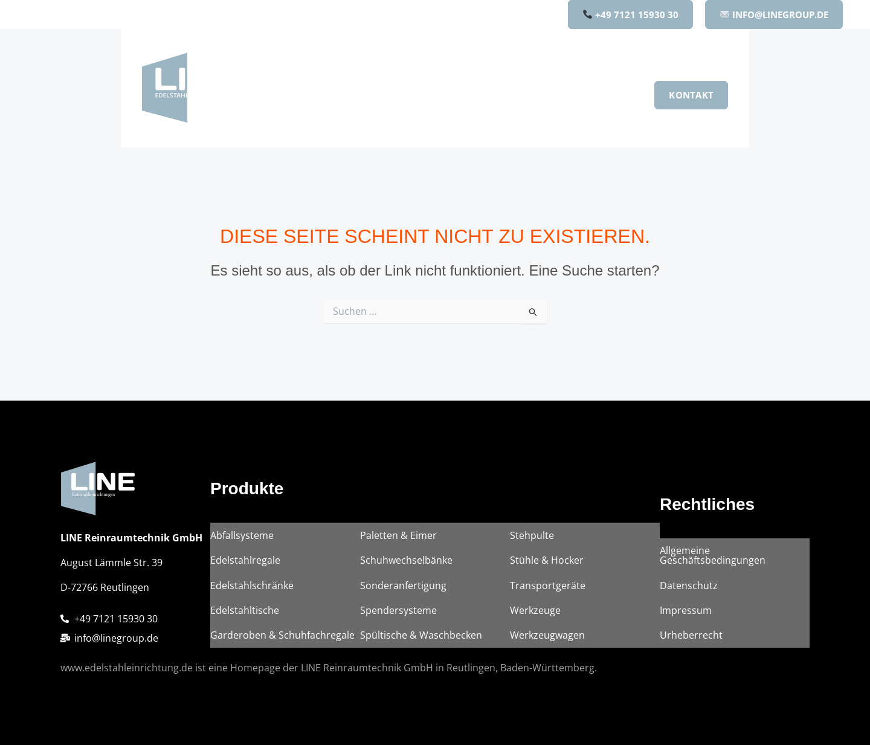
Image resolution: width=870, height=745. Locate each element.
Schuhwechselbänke (406, 567)
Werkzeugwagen (547, 636)
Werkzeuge (535, 613)
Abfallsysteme (242, 544)
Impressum (686, 613)
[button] (408, 95)
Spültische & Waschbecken (421, 636)
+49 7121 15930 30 (630, 14)
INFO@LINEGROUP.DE (774, 14)
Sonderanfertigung (403, 590)
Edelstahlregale (245, 567)
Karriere (613, 95)
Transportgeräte (547, 590)
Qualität (553, 95)
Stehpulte (532, 544)
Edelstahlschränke (252, 590)
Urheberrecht (691, 636)
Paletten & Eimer (398, 544)
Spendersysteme (398, 613)
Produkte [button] (386, 95)
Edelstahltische (244, 613)
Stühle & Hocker (547, 567)
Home (324, 95)
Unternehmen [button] (474, 95)
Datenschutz (689, 590)
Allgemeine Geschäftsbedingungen (712, 562)
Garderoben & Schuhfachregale (282, 636)
